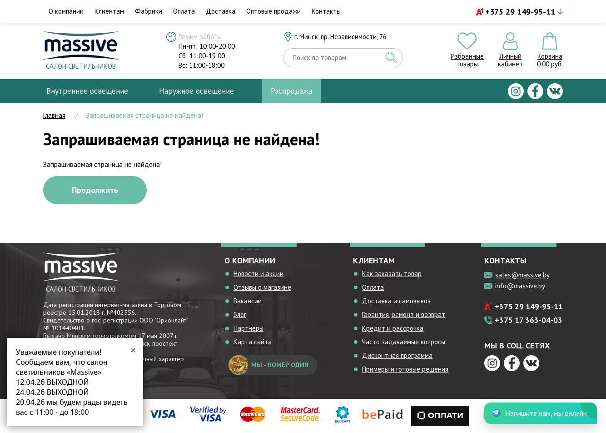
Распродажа (291, 91)
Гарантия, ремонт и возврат (403, 314)
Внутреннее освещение (87, 91)
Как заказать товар (392, 273)
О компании (66, 11)
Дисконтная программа (397, 355)
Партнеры (248, 328)
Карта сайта (252, 341)
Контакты (326, 11)
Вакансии (247, 300)
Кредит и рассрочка (392, 328)
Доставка (220, 11)
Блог (239, 314)
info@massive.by (520, 286)
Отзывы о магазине (262, 287)
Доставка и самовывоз (396, 300)
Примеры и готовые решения (405, 369)
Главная (54, 115)
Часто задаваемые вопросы (403, 341)
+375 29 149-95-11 (520, 11)
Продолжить (95, 190)
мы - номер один (268, 365)
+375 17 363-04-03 (528, 320)
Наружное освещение (196, 91)
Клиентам (109, 11)
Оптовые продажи (273, 11)
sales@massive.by (522, 275)
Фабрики (148, 11)
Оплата (184, 11)
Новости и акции (258, 273)
